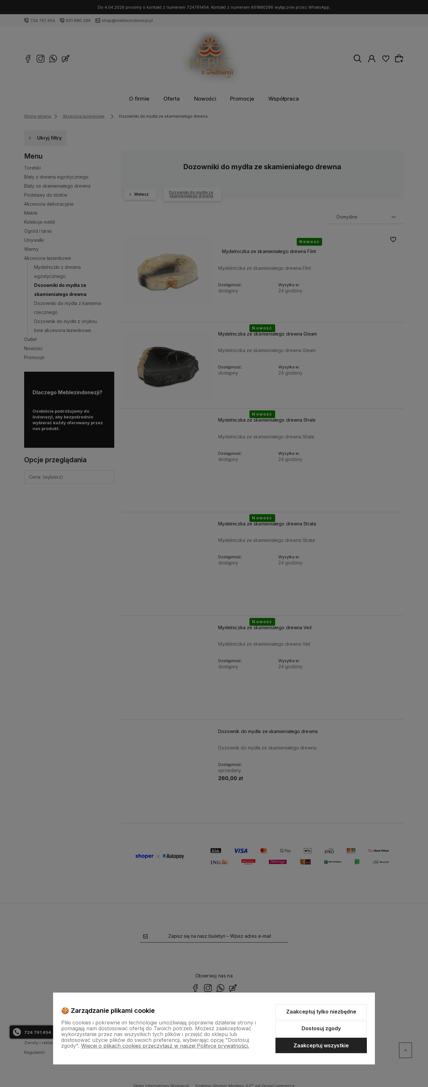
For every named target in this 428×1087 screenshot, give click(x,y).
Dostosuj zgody (321, 1028)
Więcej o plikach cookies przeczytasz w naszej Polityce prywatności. (165, 1046)
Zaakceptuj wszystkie (321, 1045)
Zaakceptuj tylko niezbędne (321, 1011)
